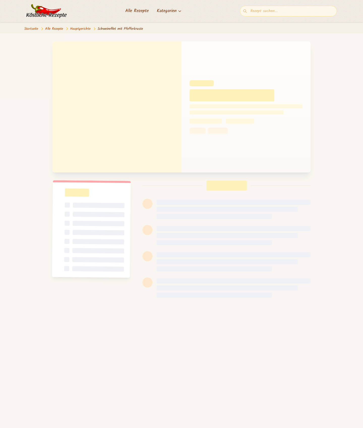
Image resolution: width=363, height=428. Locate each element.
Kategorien (169, 11)
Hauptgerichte (80, 28)
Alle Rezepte (137, 11)
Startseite (31, 28)
